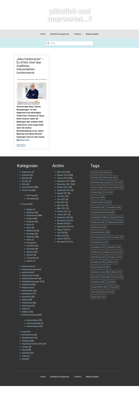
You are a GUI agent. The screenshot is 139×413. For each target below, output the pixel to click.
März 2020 (61, 236)
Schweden (30, 249)
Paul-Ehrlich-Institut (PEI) (32, 344)
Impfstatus (26, 297)
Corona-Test (27, 190)
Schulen (25, 347)
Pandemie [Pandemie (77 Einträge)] (98, 262)
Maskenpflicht (28, 338)
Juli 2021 (61, 196)
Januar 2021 (62, 214)
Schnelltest (31, 199)
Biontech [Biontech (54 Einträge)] (110, 177)
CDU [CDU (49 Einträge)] (118, 182)
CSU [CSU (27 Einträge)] (108, 192)
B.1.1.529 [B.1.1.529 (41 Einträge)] (105, 172)
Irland (28, 224)
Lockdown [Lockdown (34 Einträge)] (98, 247)
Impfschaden (27, 291)
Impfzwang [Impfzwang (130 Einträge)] (115, 222)
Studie (24, 350)
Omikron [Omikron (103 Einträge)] (114, 257)
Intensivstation (32, 326)
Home (43, 34)
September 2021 (64, 190)
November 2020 (63, 220)
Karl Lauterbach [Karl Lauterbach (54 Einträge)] (100, 237)
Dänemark (30, 212)
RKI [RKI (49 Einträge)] (95, 277)
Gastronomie (27, 266)
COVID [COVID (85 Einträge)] (96, 192)
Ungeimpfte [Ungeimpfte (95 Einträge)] (99, 287)
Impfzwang (26, 306)
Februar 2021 (62, 211)
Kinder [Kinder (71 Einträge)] (118, 237)
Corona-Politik (27, 187)
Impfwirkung (27, 303)
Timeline (77, 34)
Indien (24, 309)
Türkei (24, 356)
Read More (21, 145)
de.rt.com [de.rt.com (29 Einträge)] (97, 197)
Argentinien (26, 172)
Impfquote (26, 287)
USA (23, 359)
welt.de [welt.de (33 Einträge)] (96, 292)
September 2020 (64, 226)
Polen (28, 240)
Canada (25, 181)
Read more (25, 140)
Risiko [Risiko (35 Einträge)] (116, 272)
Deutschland (31, 215)
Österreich (30, 237)
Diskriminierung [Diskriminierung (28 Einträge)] (101, 202)
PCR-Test (30, 195)
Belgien (29, 209)
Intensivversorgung (30, 315)
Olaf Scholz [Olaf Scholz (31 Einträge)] (98, 257)
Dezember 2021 (63, 181)
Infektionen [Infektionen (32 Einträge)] (98, 227)
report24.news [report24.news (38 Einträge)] (100, 272)
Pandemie (26, 341)
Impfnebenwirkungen (30, 281)
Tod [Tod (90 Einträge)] (111, 282)
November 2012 (63, 242)
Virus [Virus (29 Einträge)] (113, 287)
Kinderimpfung (28, 335)
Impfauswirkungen (29, 269)
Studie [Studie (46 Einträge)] (117, 277)
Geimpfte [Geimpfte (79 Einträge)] (97, 207)
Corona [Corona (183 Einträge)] (97, 187)
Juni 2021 (61, 199)
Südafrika (26, 353)
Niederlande (31, 230)
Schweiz (29, 252)
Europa (25, 204)
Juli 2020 (61, 232)
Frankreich (30, 221)
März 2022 (61, 172)
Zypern (29, 261)
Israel (24, 332)
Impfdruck (26, 272)
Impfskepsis (27, 293)
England (29, 218)
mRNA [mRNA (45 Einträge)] (96, 252)
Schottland (31, 246)
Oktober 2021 (62, 187)
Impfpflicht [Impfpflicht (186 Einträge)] (99, 217)
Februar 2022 (62, 175)
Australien (26, 175)
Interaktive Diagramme (59, 34)
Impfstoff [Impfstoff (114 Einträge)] (115, 217)
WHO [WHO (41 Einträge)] (109, 292)
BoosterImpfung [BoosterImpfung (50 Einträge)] (101, 182)
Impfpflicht (26, 284)
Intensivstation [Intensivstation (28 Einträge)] (100, 232)
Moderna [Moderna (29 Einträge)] (114, 247)
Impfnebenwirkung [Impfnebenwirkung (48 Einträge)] (102, 212)
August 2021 (62, 193)
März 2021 (61, 208)
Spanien (29, 255)
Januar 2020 (62, 239)
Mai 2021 (61, 202)
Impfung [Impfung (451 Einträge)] (97, 222)
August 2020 (62, 230)
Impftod (25, 300)
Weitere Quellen (92, 34)
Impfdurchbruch (28, 275)
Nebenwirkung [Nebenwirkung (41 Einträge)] (113, 252)
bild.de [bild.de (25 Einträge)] (96, 177)
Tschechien (31, 258)
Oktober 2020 (62, 223)
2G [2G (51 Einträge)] (94, 172)
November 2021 (63, 184)
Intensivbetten (32, 320)
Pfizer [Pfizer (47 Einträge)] (112, 262)
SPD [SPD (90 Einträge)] (105, 277)
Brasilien (25, 178)
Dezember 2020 (63, 217)
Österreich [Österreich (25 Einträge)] (98, 297)
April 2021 (61, 205)
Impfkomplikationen (30, 278)
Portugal (30, 243)
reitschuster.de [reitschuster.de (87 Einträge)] (100, 267)
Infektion (25, 312)
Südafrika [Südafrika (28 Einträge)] (97, 282)
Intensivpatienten (33, 323)
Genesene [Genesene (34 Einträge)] (114, 207)
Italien (29, 228)
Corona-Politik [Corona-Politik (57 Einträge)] (114, 187)
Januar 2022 (62, 178)
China (24, 184)
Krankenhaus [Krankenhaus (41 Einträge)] (99, 242)
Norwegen (30, 234)
